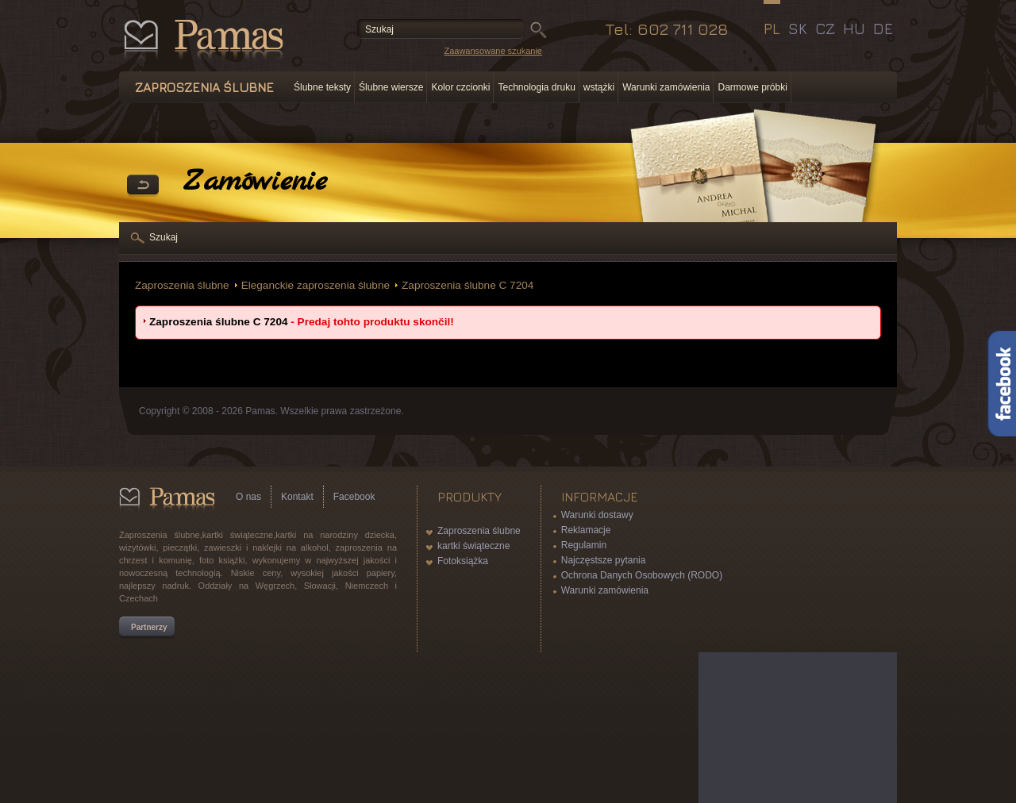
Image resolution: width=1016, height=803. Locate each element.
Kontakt (297, 496)
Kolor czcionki (460, 87)
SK (797, 28)
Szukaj (163, 237)
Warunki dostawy (597, 515)
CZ (825, 28)
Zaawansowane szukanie (493, 51)
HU (854, 28)
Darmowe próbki (752, 87)
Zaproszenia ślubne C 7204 (467, 285)
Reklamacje (586, 530)
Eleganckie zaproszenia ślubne (315, 285)
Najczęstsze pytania (603, 560)
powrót (143, 186)
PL (772, 28)
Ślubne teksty (322, 87)
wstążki (598, 87)
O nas (248, 496)
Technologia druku (536, 87)
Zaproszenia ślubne (182, 285)
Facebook (354, 496)
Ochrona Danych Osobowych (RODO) (641, 575)
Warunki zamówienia (666, 87)
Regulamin (583, 545)
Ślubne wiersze (391, 87)
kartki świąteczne (473, 545)
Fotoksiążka (462, 561)
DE (883, 28)
